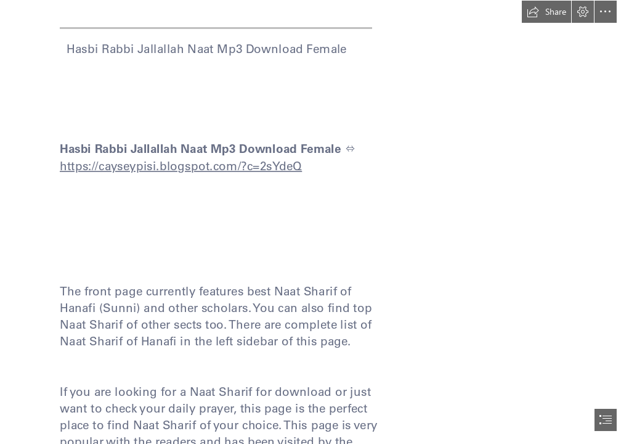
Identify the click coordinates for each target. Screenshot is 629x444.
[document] (314, 222)
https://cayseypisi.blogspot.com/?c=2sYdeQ (181, 165)
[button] (546, 12)
